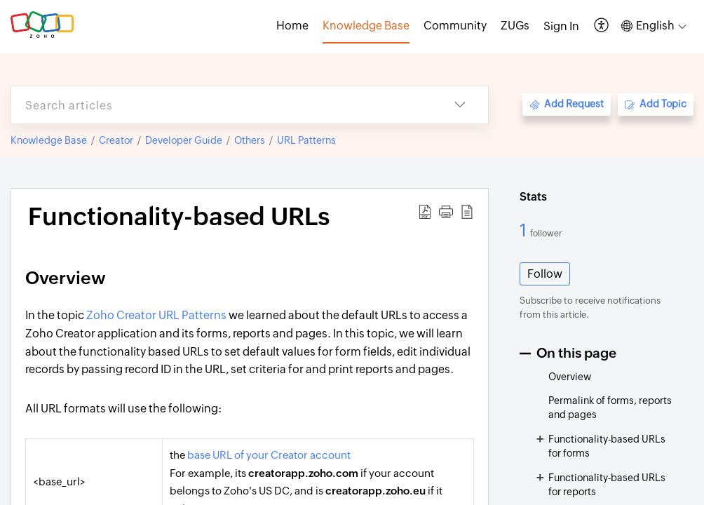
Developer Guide (183, 140)
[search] (221, 104)
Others (249, 140)
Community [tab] (455, 25)
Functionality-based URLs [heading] (179, 217)
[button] (602, 26)
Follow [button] (544, 274)
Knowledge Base (49, 140)
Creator (116, 140)
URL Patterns (306, 140)
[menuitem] (561, 26)
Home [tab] (292, 25)
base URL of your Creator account (269, 455)
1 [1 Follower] (525, 230)
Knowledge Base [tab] (366, 25)
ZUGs (515, 25)
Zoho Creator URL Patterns (156, 315)
